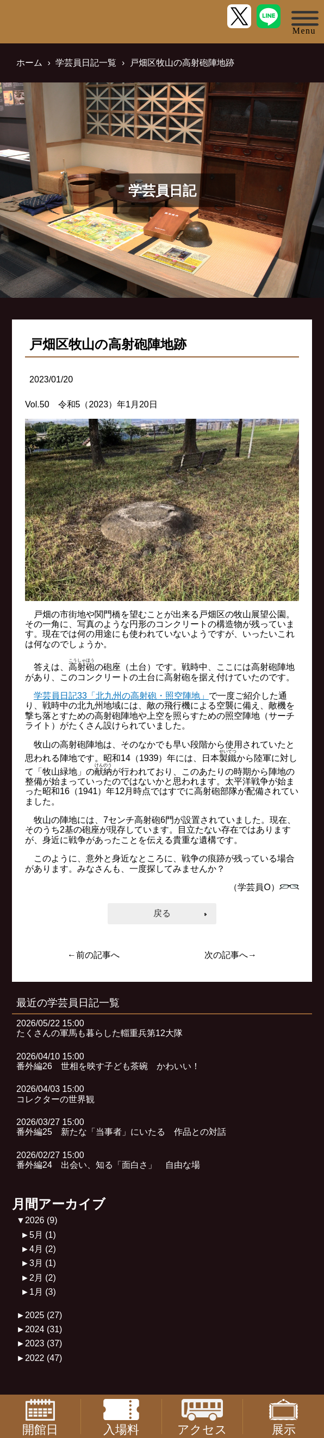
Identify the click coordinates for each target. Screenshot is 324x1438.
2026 (41, 1220)
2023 (44, 1343)
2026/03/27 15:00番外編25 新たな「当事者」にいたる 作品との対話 (121, 1126)
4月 (42, 1249)
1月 (42, 1291)
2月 (42, 1277)
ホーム (29, 62)
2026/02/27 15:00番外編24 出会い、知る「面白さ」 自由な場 (108, 1160)
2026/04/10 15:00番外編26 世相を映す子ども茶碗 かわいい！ (108, 1061)
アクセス (202, 1416)
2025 (44, 1315)
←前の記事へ (93, 955)
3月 (42, 1263)
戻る (162, 913)
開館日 (40, 1416)
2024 (44, 1329)
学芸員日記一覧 (85, 62)
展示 (283, 1416)
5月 (42, 1234)
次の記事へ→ (230, 955)
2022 (44, 1358)
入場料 (121, 1416)
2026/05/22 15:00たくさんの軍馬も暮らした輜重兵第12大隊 (99, 1028)
